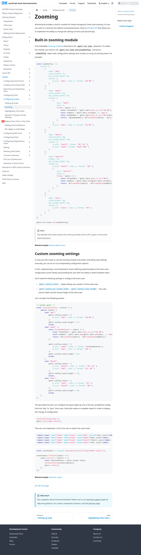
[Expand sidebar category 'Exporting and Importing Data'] (29, 90)
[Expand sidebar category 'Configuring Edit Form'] (29, 133)
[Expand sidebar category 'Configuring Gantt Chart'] (29, 81)
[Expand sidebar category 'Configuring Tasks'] (29, 137)
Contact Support (126, 26)
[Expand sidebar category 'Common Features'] (29, 155)
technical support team (96, 499)
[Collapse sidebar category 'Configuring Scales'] (29, 99)
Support (81, 3)
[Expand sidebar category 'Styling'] (29, 147)
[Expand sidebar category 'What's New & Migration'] (29, 13)
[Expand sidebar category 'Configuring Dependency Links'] (29, 142)
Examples (63, 3)
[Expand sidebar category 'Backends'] (29, 69)
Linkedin (54, 548)
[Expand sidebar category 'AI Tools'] (29, 53)
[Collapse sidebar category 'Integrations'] (29, 37)
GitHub (54, 534)
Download (91, 3)
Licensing (97, 541)
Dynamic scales (55, 477)
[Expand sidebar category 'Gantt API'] (29, 73)
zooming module (55, 46)
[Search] (128, 3)
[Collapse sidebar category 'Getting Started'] (29, 17)
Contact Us (97, 537)
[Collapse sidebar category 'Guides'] (29, 77)
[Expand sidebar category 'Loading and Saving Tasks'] (29, 85)
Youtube (54, 537)
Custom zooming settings (126, 14)
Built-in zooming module (126, 11)
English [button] (103, 3)
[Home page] (37, 10)
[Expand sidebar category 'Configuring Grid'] (29, 95)
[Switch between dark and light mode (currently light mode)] (112, 3)
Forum (72, 3)
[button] (17, 151)
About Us (97, 534)
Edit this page (42, 486)
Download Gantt (16, 534)
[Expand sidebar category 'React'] (29, 41)
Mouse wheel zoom (57, 245)
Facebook (55, 541)
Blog (11, 541)
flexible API (92, 28)
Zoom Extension (43, 238)
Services (92, 503)
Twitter (54, 544)
